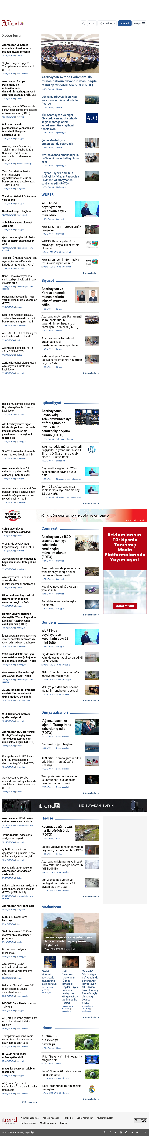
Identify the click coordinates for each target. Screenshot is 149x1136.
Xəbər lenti (11, 35)
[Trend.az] (13, 23)
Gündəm (48, 622)
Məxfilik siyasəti (48, 1123)
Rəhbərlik (68, 1118)
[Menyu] (139, 23)
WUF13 (47, 195)
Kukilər (63, 1123)
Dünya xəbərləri (54, 712)
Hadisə (47, 818)
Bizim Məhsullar (85, 1118)
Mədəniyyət (51, 907)
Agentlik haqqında (30, 1118)
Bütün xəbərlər (89, 273)
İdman (46, 1028)
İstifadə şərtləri (28, 1123)
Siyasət (47, 280)
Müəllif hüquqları (105, 1118)
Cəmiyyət (49, 528)
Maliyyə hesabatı (51, 1118)
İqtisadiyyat (51, 402)
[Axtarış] (83, 23)
